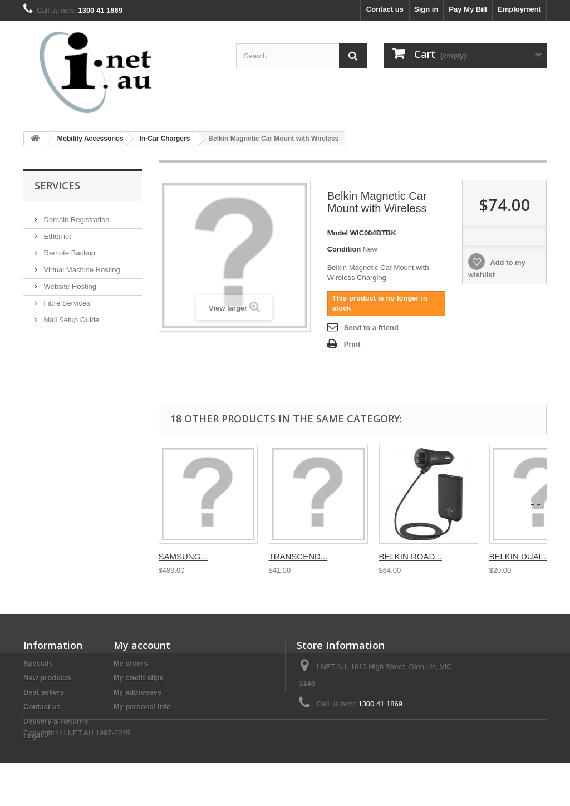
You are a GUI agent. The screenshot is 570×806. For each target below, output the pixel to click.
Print (352, 344)
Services (57, 185)
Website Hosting (69, 282)
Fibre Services (66, 298)
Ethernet (56, 232)
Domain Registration (75, 215)
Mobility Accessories (90, 138)
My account (142, 645)
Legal (32, 735)
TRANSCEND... (298, 556)
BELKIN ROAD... (410, 556)
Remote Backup (68, 248)
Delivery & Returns (55, 721)
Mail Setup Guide (70, 315)
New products (47, 678)
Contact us (385, 9)
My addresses (137, 692)
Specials (38, 663)
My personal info (142, 706)
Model (337, 233)
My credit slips (139, 678)
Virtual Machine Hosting (81, 265)
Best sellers (43, 692)
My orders (131, 663)
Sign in (426, 9)
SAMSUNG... (183, 556)
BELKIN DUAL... (520, 556)
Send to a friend (371, 327)
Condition (344, 249)
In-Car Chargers (165, 138)
